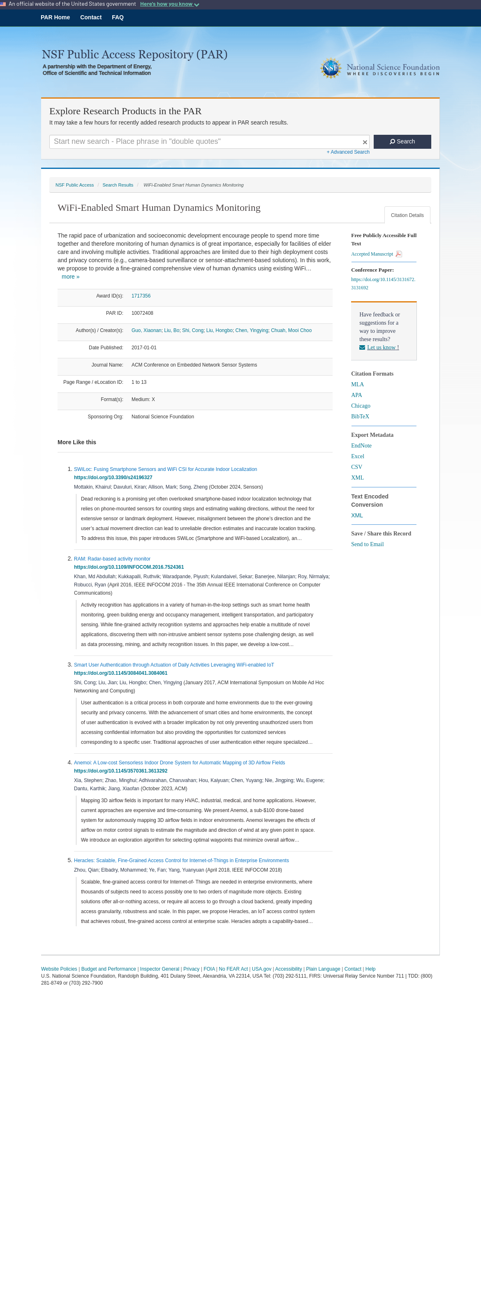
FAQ (118, 17)
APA (356, 395)
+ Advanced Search (348, 152)
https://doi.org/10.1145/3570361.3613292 (122, 771)
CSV (356, 467)
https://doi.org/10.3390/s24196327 (114, 477)
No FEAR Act (233, 969)
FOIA (209, 969)
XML (357, 478)
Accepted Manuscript (376, 254)
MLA (357, 384)
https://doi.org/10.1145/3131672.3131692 (383, 284)
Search (402, 141)
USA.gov (261, 969)
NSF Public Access (75, 184)
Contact (91, 17)
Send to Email (367, 544)
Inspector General (159, 969)
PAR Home (55, 17)
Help (370, 969)
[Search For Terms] (209, 142)
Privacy (191, 969)
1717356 (141, 296)
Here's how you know (169, 3)
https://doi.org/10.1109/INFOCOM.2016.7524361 (130, 567)
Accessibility (288, 969)
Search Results (117, 184)
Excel (357, 456)
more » (71, 276)
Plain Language (323, 969)
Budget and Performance (108, 969)
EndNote (361, 446)
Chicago (360, 406)
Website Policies (59, 969)
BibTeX (360, 416)
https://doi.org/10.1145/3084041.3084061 (122, 673)
